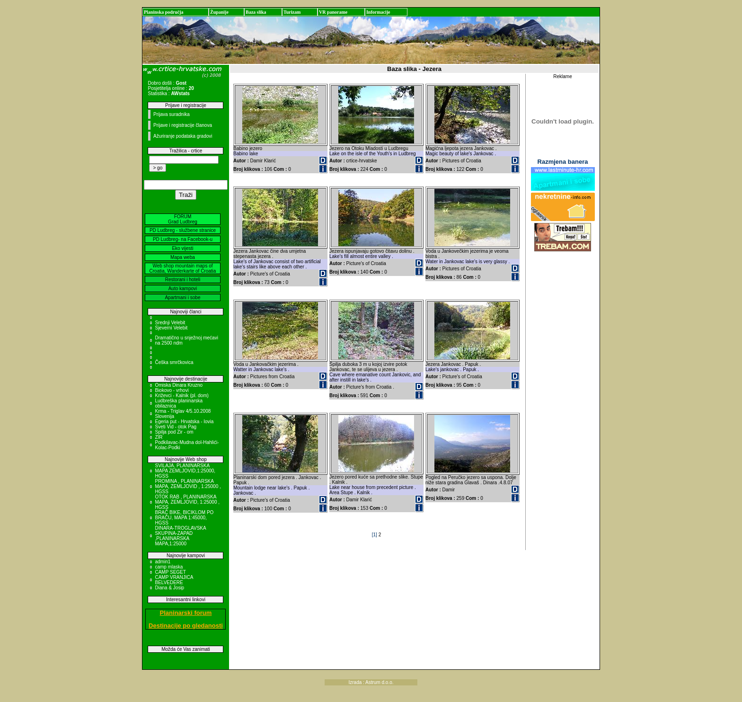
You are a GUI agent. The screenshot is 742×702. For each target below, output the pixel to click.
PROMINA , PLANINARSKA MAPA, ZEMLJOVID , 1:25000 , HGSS (188, 486)
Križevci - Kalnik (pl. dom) (181, 395)
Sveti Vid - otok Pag (175, 426)
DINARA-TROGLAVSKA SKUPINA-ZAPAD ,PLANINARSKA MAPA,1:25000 (180, 535)
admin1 (162, 561)
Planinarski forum (186, 612)
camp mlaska (169, 566)
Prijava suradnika (171, 114)
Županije (219, 12)
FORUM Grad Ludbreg (182, 219)
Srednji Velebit (170, 322)
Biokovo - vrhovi (171, 390)
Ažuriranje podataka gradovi (182, 136)
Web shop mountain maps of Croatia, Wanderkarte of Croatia (183, 268)
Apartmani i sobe (182, 297)
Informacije (378, 12)
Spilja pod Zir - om (174, 432)
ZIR (158, 437)
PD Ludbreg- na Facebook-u (182, 239)
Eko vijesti (182, 248)
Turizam (291, 12)
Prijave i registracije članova (182, 125)
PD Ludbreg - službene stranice (183, 230)
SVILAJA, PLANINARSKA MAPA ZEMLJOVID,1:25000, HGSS (185, 471)
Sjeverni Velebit (171, 327)
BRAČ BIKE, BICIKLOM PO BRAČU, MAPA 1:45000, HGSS (184, 517)
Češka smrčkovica (174, 362)
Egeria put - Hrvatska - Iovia (184, 421)
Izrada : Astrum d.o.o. (370, 682)
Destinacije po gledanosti (186, 625)
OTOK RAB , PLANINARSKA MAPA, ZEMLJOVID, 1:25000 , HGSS (187, 502)
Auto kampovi (182, 288)
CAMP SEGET (170, 572)
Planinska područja (164, 12)
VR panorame (333, 12)
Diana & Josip (169, 587)
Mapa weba (182, 257)
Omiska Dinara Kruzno (179, 385)
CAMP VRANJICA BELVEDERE (174, 580)
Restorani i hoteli (182, 279)
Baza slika (256, 12)
